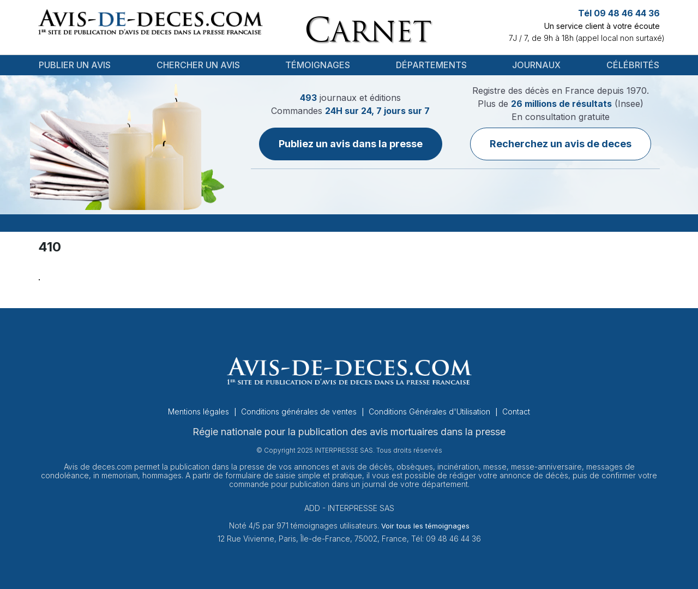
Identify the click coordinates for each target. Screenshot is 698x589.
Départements (431, 64)
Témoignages (317, 64)
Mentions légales (199, 411)
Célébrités (632, 64)
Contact (516, 411)
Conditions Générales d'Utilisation (430, 411)
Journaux (536, 64)
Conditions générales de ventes (300, 411)
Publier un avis (75, 64)
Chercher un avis (198, 64)
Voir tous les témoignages (425, 525)
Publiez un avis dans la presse (351, 143)
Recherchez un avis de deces (560, 143)
